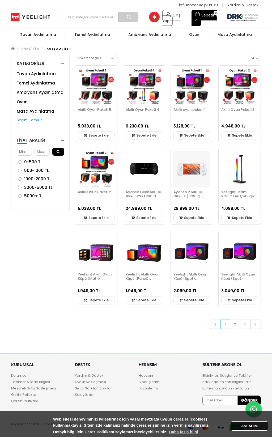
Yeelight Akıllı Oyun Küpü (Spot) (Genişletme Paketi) (191, 278)
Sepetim (206, 14)
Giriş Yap (171, 17)
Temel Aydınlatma (36, 83)
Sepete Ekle (96, 135)
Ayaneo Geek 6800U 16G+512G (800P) (143, 194)
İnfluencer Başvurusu (198, 5)
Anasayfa (30, 48)
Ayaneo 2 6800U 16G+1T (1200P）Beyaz (187, 196)
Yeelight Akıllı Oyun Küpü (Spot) (238, 276)
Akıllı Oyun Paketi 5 (94, 109)
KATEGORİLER (58, 48)
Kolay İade (84, 394)
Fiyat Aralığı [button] (31, 140)
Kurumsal (19, 375)
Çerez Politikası (24, 401)
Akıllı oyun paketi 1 (189, 109)
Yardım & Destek (242, 5)
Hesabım (146, 375)
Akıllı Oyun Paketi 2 (94, 191)
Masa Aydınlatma (35, 111)
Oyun (22, 102)
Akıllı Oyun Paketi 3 (237, 109)
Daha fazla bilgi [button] (183, 432)
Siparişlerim (149, 381)
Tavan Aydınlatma (36, 74)
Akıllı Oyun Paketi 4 (142, 109)
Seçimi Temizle (30, 119)
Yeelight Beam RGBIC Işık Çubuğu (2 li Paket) (237, 196)
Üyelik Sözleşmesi (90, 381)
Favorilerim (148, 388)
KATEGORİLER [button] (30, 63)
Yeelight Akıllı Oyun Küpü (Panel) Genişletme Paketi (142, 278)
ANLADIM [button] (249, 426)
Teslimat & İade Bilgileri (31, 381)
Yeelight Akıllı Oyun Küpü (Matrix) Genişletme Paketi (95, 278)
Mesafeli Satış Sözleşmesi (33, 388)
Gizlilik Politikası (24, 394)
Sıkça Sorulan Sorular (93, 388)
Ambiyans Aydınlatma (40, 92)
